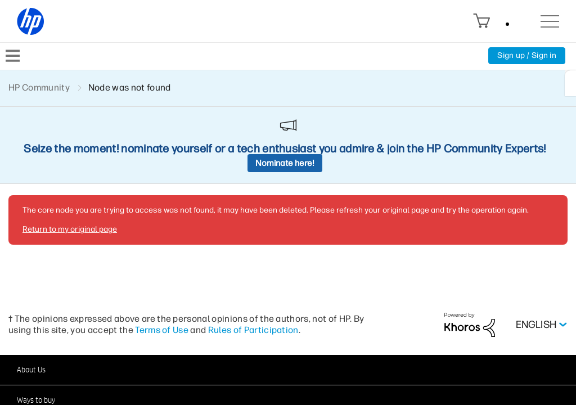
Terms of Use (161, 330)
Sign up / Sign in (526, 55)
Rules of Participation (253, 330)
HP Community (39, 87)
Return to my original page (69, 229)
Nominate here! (284, 163)
